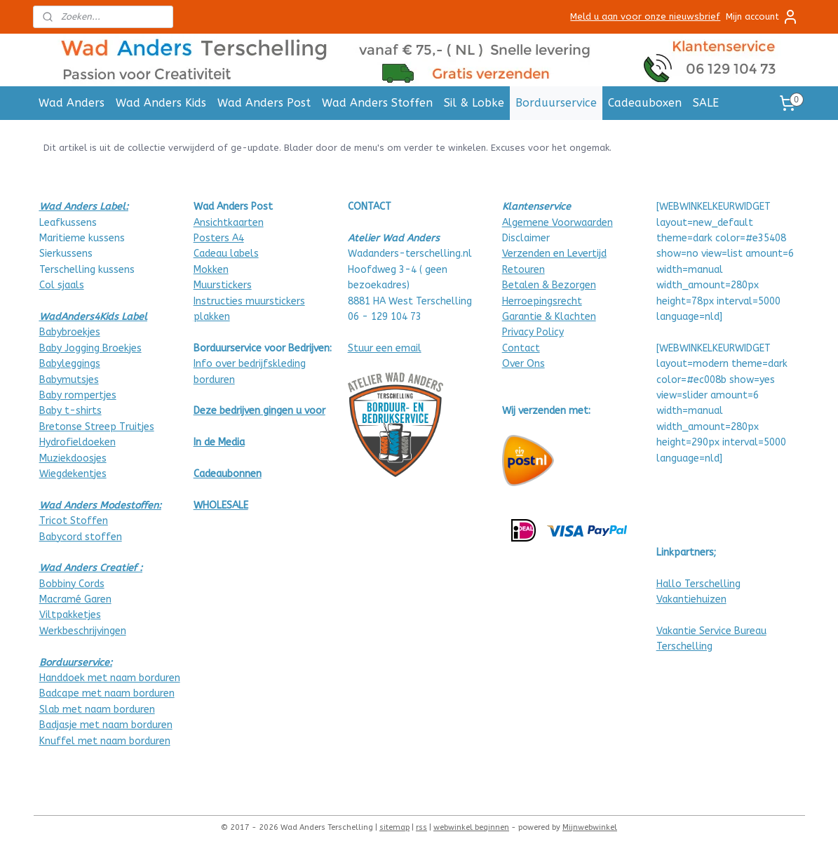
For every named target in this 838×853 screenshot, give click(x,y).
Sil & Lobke (474, 102)
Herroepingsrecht (542, 301)
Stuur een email (384, 348)
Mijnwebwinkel (589, 827)
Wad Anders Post (264, 102)
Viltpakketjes (70, 615)
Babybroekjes (69, 332)
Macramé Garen (75, 599)
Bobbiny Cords (71, 584)
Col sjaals (61, 285)
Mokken (211, 270)
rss (421, 827)
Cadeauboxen (645, 102)
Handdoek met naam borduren (109, 678)
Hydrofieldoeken (77, 442)
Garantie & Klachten (549, 317)
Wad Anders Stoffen (377, 102)
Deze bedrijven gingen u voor (259, 411)
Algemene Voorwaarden (557, 223)
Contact (521, 348)
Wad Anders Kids (161, 102)
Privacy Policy (533, 332)
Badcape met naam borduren (107, 693)
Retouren (523, 270)
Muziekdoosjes (73, 458)
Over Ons (523, 364)
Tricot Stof (65, 521)
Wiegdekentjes (73, 474)
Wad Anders (71, 102)
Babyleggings (69, 364)
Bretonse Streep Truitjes (96, 427)
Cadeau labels (226, 254)
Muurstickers (223, 285)
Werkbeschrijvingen (82, 631)
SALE (706, 102)
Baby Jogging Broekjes (90, 348)
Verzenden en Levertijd (554, 254)
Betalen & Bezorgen (549, 285)
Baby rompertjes (77, 395)
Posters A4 (219, 238)
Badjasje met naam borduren (106, 725)
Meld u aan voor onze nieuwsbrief (645, 16)
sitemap (394, 827)
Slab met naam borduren (97, 710)
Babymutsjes (69, 380)
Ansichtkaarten (229, 223)
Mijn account (762, 16)
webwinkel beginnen (471, 827)
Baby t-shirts (70, 411)
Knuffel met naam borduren (104, 741)
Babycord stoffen (80, 537)
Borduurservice (556, 102)
